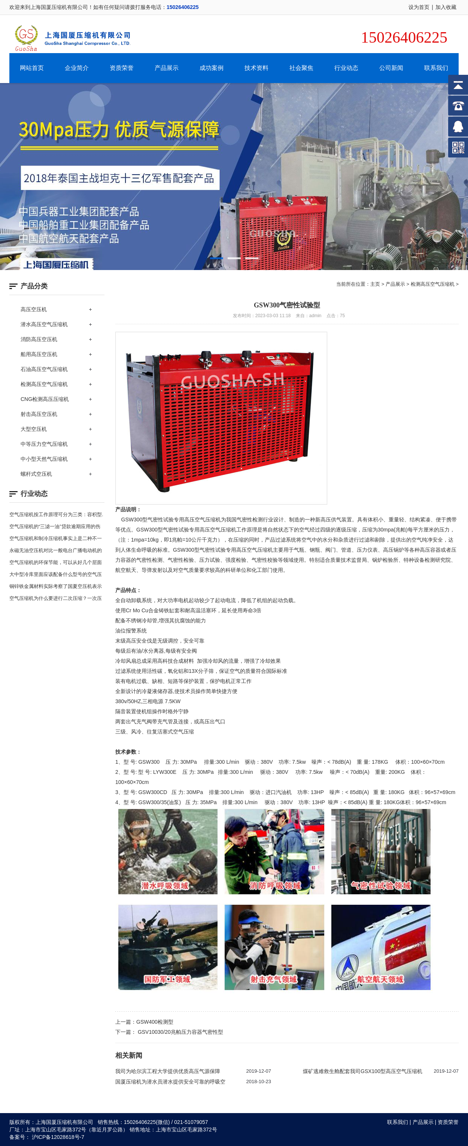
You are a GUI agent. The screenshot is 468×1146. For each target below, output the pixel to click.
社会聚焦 (301, 68)
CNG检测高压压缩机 (45, 399)
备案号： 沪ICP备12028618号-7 (46, 1137)
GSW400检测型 (154, 1022)
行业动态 (346, 68)
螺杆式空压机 (36, 474)
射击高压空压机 (39, 414)
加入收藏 (445, 7)
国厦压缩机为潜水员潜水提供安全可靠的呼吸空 (170, 1082)
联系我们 (436, 68)
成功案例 (212, 68)
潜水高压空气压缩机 (44, 324)
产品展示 (167, 68)
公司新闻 (391, 68)
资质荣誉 (122, 68)
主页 (375, 284)
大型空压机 (34, 429)
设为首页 (418, 7)
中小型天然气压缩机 (44, 459)
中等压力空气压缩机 (44, 444)
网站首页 (32, 68)
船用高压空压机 (39, 354)
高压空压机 (34, 309)
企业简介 (77, 68)
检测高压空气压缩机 (44, 384)
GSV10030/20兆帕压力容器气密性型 (179, 1032)
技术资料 (256, 68)
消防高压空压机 (39, 339)
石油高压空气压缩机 (44, 369)
